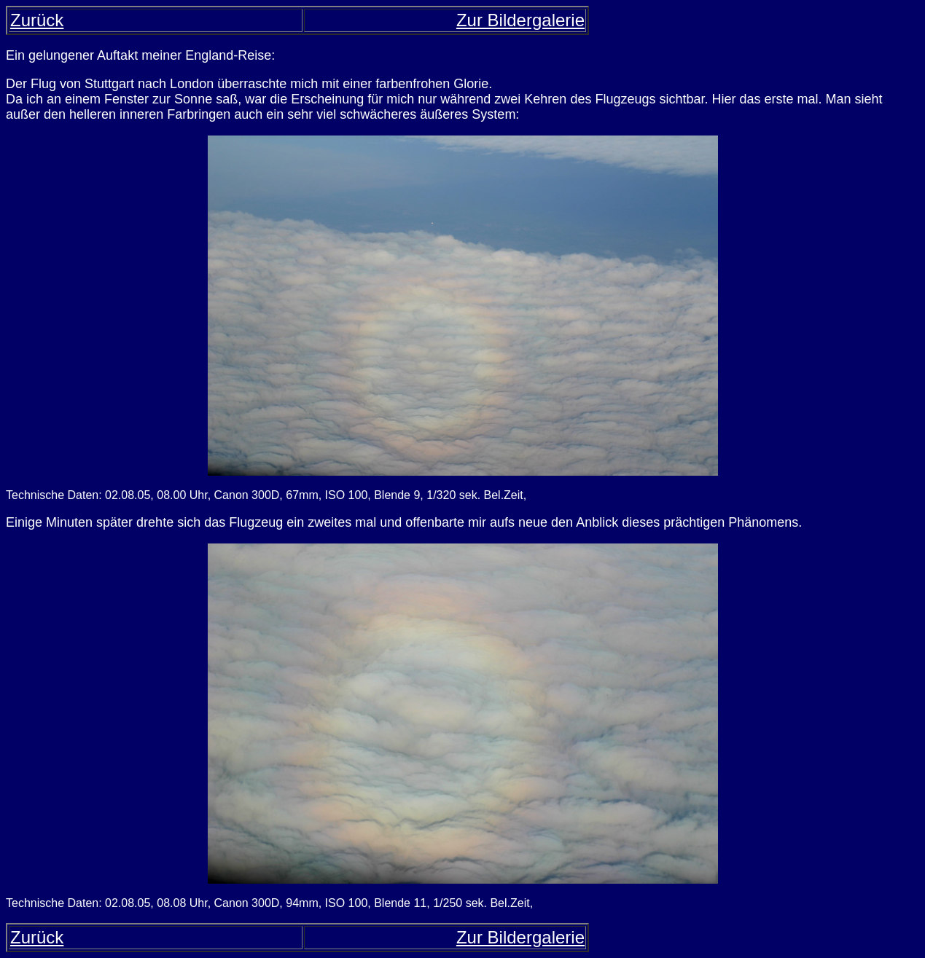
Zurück (36, 20)
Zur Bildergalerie (520, 20)
